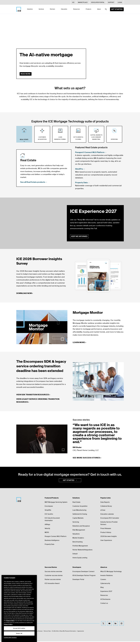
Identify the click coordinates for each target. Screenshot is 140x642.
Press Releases (105, 529)
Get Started (117, 9)
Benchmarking (77, 542)
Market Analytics (78, 538)
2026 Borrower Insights (108, 537)
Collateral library (106, 507)
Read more (26, 74)
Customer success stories (54, 576)
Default (74, 554)
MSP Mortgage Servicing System (56, 503)
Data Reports (105, 503)
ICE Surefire (49, 515)
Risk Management (78, 530)
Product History (105, 533)
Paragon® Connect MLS (91, 152)
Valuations (76, 534)
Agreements (80, 631)
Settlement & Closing (79, 515)
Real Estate (76, 503)
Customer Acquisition (79, 507)
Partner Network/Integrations (82, 550)
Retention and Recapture (81, 527)
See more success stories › (87, 458)
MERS (47, 533)
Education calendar (107, 515)
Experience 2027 (106, 592)
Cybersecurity (105, 584)
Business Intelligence (52, 541)
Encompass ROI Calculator (109, 519)
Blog (102, 588)
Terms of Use (47, 631)
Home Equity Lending (79, 558)
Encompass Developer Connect (83, 572)
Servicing (75, 523)
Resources (104, 596)
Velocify (47, 529)
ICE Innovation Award (52, 584)
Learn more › (79, 342)
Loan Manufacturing (79, 511)
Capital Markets (77, 519)
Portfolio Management (80, 546)
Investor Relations (106, 576)
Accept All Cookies (19, 634)
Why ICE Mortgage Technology (111, 572)
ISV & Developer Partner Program (84, 576)
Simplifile (48, 511)
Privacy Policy (10, 626)
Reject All (19, 639)
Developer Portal (78, 580)
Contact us (104, 604)
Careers (103, 580)
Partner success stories (53, 580)
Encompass (49, 507)
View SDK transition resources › (33, 395)
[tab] (24, 134)
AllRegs (47, 525)
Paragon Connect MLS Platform (55, 537)
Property (82, 182)
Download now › (24, 293)
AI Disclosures (105, 600)
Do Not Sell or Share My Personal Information (64, 631)
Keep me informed (79, 236)
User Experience (106, 541)
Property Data (49, 545)
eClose (102, 511)
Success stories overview (53, 572)
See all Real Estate (33, 182)
